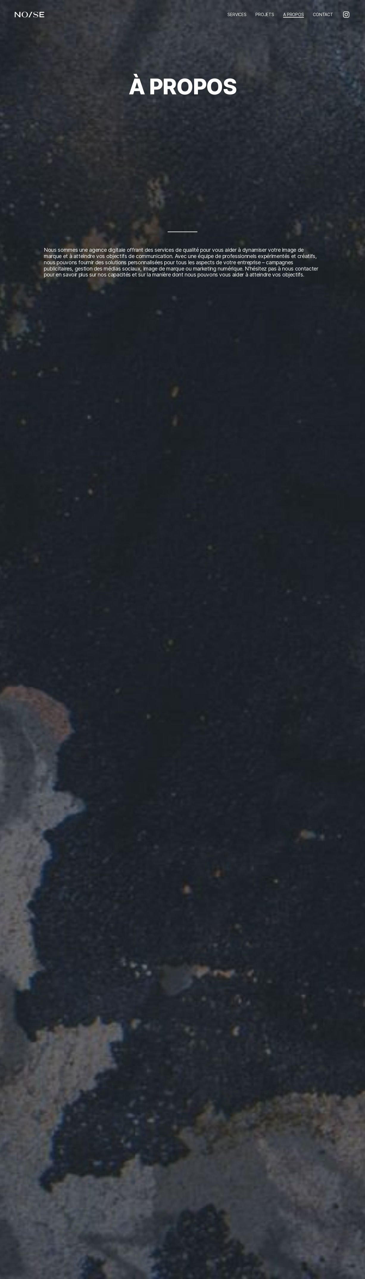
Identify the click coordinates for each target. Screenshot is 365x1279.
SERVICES (237, 14)
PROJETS (264, 14)
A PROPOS (293, 14)
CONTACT (323, 14)
